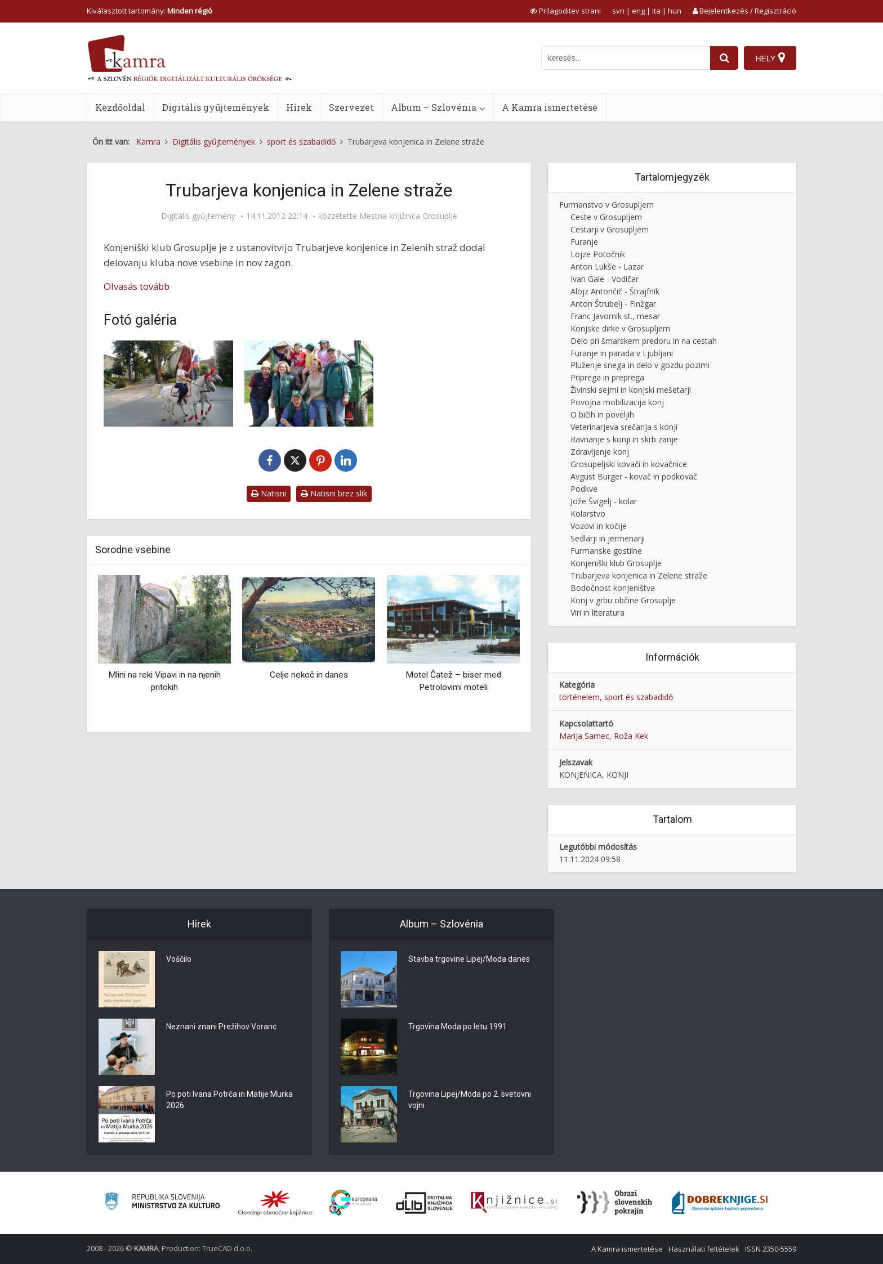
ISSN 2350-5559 (770, 1249)
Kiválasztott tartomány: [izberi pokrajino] (149, 11)
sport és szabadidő (638, 697)
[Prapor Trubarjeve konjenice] (168, 383)
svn (618, 11)
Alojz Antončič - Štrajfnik (614, 291)
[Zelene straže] (309, 383)
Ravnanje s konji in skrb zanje (624, 439)
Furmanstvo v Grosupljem (606, 204)
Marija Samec (584, 735)
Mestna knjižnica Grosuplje (408, 216)
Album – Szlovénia (433, 107)
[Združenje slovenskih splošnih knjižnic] (514, 1202)
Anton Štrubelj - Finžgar (613, 303)
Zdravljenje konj (599, 451)
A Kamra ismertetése (549, 107)
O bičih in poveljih (602, 414)
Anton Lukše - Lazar (607, 266)
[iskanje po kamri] (625, 58)
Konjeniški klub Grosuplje (616, 563)
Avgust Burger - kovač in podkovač (633, 476)
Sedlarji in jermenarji (607, 538)
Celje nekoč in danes (309, 675)
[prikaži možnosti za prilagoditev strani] (565, 11)
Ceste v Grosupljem (606, 217)
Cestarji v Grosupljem (609, 229)
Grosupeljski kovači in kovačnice (628, 464)
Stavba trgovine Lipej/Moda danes (469, 959)
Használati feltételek (703, 1249)
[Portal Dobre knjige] (720, 1202)
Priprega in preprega (607, 377)
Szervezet (351, 107)
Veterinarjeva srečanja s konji (623, 427)
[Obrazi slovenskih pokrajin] (615, 1203)
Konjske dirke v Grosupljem (620, 328)
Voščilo (178, 959)
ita (656, 11)
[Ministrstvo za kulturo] (162, 1203)
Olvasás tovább (137, 286)
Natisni (268, 493)
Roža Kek (631, 735)
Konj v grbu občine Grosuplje (623, 600)
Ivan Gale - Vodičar (604, 279)
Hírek (299, 107)
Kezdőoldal (120, 107)
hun (674, 11)
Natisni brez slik (334, 493)
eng (638, 11)
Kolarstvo (587, 513)
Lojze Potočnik (597, 254)
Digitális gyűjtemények (215, 107)
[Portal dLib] (425, 1203)
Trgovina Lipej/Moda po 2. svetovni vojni (469, 1100)
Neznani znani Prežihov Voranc (221, 1027)
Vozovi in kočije (598, 526)
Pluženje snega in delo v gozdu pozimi (640, 365)
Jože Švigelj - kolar (603, 501)
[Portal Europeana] (353, 1203)
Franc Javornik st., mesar (615, 316)
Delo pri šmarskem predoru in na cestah (643, 340)
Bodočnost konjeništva (612, 587)
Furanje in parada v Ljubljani (621, 353)
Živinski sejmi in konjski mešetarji (630, 389)
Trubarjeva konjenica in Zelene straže (638, 575)
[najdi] (724, 58)
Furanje (584, 241)
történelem (579, 697)
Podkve (583, 488)
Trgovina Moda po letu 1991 (457, 1027)
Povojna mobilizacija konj (617, 402)
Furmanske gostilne (606, 550)
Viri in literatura (597, 612)
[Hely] (770, 58)
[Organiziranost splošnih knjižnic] (275, 1203)
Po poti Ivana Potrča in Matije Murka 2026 (229, 1100)
